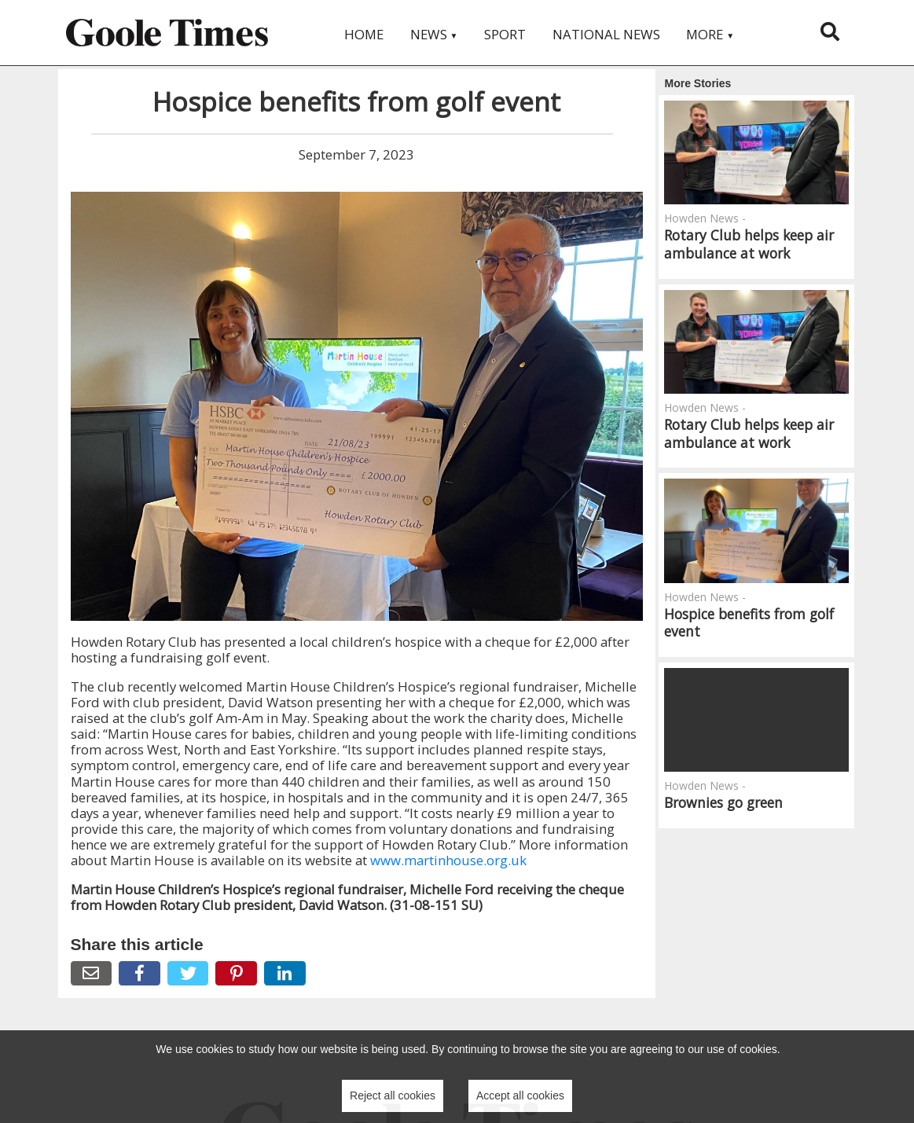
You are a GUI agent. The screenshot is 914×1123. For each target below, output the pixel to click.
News (434, 34)
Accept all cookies (520, 1095)
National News (606, 34)
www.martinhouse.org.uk (448, 860)
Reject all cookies (392, 1095)
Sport (505, 34)
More (710, 34)
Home (364, 34)
